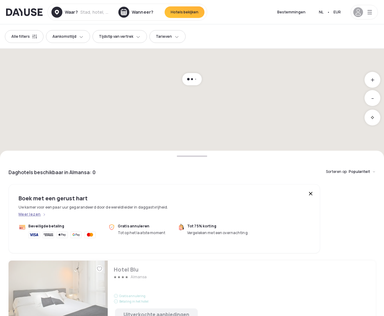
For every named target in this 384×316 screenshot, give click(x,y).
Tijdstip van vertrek (120, 36)
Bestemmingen (291, 12)
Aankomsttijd (68, 36)
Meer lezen (30, 214)
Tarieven (167, 36)
